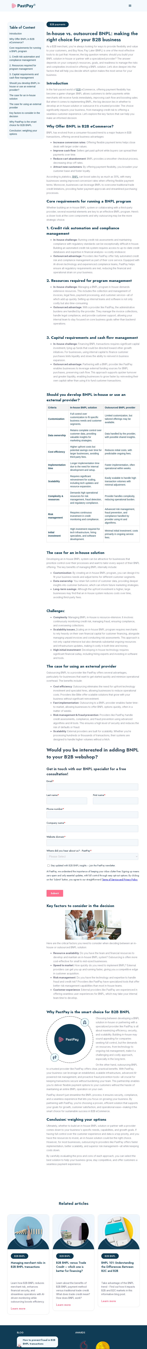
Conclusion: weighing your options (23, 132)
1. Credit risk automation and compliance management (24, 58)
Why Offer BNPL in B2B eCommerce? (21, 41)
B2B (78, 89)
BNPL (75, 176)
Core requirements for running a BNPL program (25, 49)
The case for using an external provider (25, 106)
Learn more (18, 1308)
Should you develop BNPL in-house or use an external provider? (24, 86)
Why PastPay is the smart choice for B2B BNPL (22, 123)
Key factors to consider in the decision (24, 115)
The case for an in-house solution (22, 97)
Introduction (15, 33)
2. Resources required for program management (22, 67)
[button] (130, 6)
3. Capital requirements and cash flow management (23, 76)
